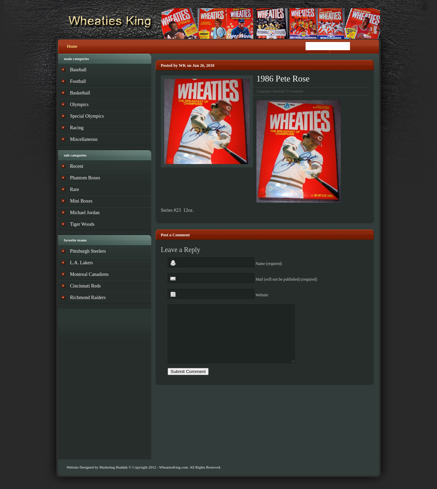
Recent (76, 166)
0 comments (295, 91)
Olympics (79, 104)
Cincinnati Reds (85, 285)
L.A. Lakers (81, 262)
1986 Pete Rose (283, 78)
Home (72, 46)
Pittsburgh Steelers (88, 251)
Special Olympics (87, 116)
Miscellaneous (84, 139)
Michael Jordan (85, 212)
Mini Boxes (81, 201)
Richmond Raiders (88, 297)
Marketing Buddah (113, 467)
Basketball (80, 92)
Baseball (278, 91)
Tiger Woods (82, 224)
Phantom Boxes (85, 177)
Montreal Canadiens (89, 274)
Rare (74, 189)
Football (78, 81)
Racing (77, 127)
